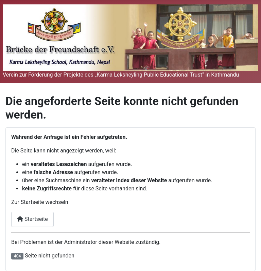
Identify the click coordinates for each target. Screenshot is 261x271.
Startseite (32, 219)
